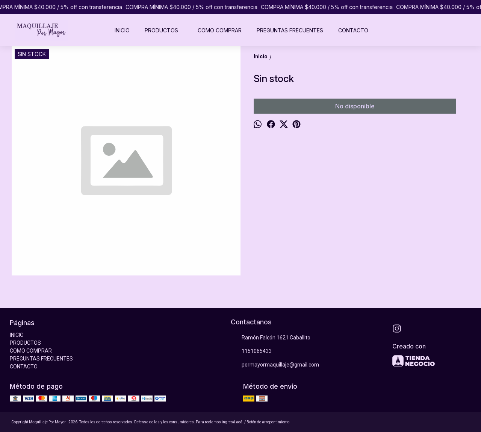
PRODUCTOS (165, 30)
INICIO (122, 30)
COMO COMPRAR (220, 30)
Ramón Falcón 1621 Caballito (270, 337)
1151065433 (251, 351)
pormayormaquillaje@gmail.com (275, 365)
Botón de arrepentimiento (268, 422)
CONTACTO (353, 30)
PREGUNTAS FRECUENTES (290, 30)
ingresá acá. (233, 422)
